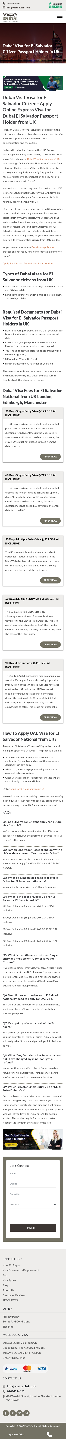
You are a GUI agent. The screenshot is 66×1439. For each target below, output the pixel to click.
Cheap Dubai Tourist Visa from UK (24, 1347)
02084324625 (11, 3)
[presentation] (28, 1216)
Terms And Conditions (16, 1321)
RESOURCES (10, 1299)
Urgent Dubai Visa (14, 1357)
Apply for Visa (16, 1434)
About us (8, 1289)
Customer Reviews (14, 1294)
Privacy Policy (11, 1316)
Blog (5, 1284)
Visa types (9, 1279)
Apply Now (50, 456)
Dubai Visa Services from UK (42, 158)
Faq (5, 1274)
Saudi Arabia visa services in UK (28, 788)
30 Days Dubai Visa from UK (20, 1342)
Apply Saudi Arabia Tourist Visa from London (27, 263)
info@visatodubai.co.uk (16, 7)
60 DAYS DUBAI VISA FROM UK (22, 1352)
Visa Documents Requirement (21, 1269)
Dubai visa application (43, 247)
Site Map (8, 1326)
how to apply (11, 1264)
